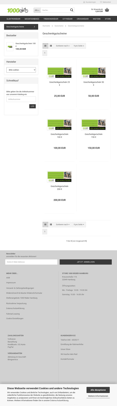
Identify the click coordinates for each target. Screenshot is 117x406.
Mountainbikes (32, 19)
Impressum (11, 283)
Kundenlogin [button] (89, 2)
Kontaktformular (67, 359)
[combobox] (62, 46)
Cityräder (67, 19)
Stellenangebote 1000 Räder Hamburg (21, 298)
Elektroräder (13, 19)
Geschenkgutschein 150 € (93, 135)
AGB (8, 278)
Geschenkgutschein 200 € (59, 187)
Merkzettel (105, 2)
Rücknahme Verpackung (16, 303)
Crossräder (83, 19)
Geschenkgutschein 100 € (59, 135)
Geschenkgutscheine (15, 27)
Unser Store (65, 349)
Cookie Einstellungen (14, 318)
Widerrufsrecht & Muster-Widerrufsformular (24, 293)
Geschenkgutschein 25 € (59, 83)
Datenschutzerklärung (59, 400)
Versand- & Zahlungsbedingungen (20, 288)
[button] (45, 46)
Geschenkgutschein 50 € (93, 83)
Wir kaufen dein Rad (69, 354)
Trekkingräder (51, 19)
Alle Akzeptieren (98, 390)
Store (108, 19)
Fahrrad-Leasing (13, 314)
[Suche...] (37, 10)
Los (32, 106)
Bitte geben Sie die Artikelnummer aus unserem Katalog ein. (20, 93)
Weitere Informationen (98, 396)
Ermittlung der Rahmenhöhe (72, 344)
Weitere (97, 19)
